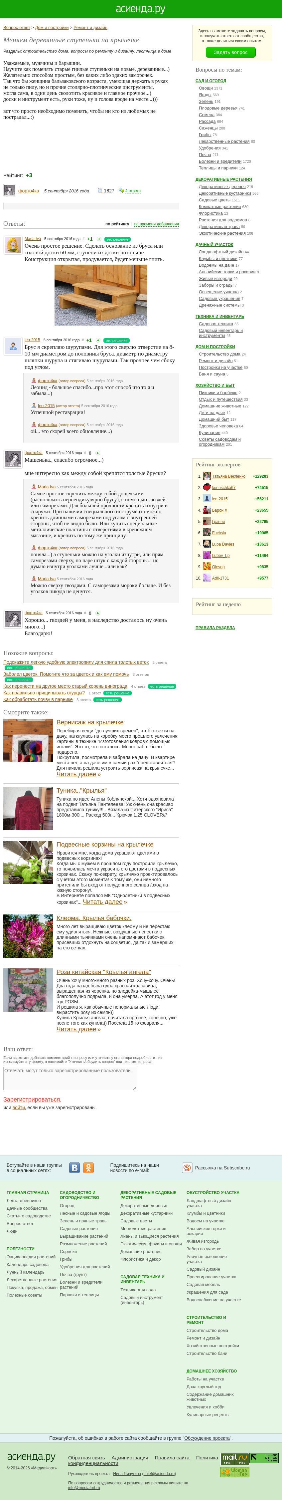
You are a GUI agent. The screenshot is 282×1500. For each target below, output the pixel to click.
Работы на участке (205, 1378)
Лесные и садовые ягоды (85, 1213)
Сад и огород (211, 81)
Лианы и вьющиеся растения (149, 1236)
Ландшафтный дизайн (221, 251)
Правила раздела (215, 627)
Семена (206, 114)
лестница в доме (154, 51)
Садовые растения (79, 1228)
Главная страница (28, 1192)
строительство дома (46, 51)
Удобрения (209, 147)
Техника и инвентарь (220, 316)
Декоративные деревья (222, 186)
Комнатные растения (220, 206)
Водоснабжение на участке (214, 1299)
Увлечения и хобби (205, 1406)
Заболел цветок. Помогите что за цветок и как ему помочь (66, 674)
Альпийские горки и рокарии (227, 271)
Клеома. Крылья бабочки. (94, 917)
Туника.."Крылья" (82, 790)
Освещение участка (219, 291)
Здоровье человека (218, 425)
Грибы (205, 134)
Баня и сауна (212, 374)
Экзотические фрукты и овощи (151, 1243)
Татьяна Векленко (229, 476)
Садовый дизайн (203, 1269)
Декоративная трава (219, 226)
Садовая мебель (203, 1284)
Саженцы (208, 127)
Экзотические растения (222, 233)
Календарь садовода (28, 1264)
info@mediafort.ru (84, 1487)
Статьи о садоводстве (29, 1215)
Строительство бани (207, 1353)
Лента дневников (24, 1200)
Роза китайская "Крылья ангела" (104, 971)
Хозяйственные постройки (213, 1345)
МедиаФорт (44, 1468)
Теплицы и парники (218, 167)
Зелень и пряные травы (83, 1220)
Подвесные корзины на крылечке (105, 844)
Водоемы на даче (216, 265)
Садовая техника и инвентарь (142, 1279)
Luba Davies (223, 544)
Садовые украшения (219, 298)
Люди (12, 1231)
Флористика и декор (140, 1259)
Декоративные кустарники (225, 193)
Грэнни (218, 521)
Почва (205, 154)
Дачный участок (214, 244)
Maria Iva (33, 238)
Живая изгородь (203, 1241)
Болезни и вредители (220, 161)
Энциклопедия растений (31, 1256)
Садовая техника (216, 323)
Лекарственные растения (224, 141)
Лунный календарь (26, 1272)
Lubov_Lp (221, 555)
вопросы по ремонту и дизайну (102, 51)
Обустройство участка (213, 1192)
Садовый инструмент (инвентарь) (141, 1300)
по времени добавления (156, 224)
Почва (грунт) (73, 1274)
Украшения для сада (207, 1292)
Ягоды (205, 94)
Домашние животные (220, 405)
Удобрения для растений (85, 1266)
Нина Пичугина (127, 1473)
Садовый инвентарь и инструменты (221, 333)
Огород (67, 1205)
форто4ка (28, 190)
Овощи (206, 88)
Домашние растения (141, 1251)
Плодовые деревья (218, 108)
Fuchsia (219, 533)
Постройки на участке (220, 367)
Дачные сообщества (27, 1208)
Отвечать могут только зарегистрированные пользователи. (69, 1078)
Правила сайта (172, 1457)
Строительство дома (219, 354)
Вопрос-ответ (16, 27)
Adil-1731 (220, 578)
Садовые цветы (214, 199)
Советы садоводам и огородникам (220, 442)
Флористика (211, 213)
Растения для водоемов (223, 219)
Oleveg (218, 567)
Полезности (21, 1249)
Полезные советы (24, 1295)
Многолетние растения (143, 1228)
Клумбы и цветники (218, 258)
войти (19, 1107)
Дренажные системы (219, 305)
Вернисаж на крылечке (90, 722)
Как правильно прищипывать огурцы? (44, 692)
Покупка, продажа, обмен (32, 1287)
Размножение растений (83, 1243)
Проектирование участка (211, 1276)
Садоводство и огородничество (79, 1195)
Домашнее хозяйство (212, 1371)
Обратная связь (86, 1457)
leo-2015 (32, 340)
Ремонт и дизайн (90, 27)
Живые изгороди (215, 278)
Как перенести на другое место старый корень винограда (65, 686)
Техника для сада (138, 1289)
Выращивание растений (84, 1236)
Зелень (206, 101)
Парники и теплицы (79, 1294)
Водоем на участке (205, 1220)
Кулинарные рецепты (208, 1414)
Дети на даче (212, 412)
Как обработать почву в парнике (38, 699)
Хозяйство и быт (215, 385)
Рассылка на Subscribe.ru (222, 1167)
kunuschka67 (224, 487)
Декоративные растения (224, 179)
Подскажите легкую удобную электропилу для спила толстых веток (76, 662)
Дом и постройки (52, 27)
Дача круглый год (204, 1386)
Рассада (207, 121)
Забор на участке (204, 1248)
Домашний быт (214, 419)
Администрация (129, 1457)
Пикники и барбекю (218, 392)
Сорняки (68, 1251)
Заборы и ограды (216, 285)
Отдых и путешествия (220, 399)
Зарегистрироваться (31, 1099)
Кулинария (209, 432)
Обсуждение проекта (207, 1438)
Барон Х (219, 510)
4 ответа (133, 190)
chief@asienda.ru (159, 1473)
